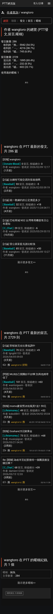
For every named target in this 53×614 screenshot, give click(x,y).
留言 (30, 20)
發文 (22, 20)
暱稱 (38, 20)
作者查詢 (12, 12)
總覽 (5, 20)
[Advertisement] (26, 111)
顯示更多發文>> (26, 262)
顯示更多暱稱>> (26, 582)
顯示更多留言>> (26, 489)
